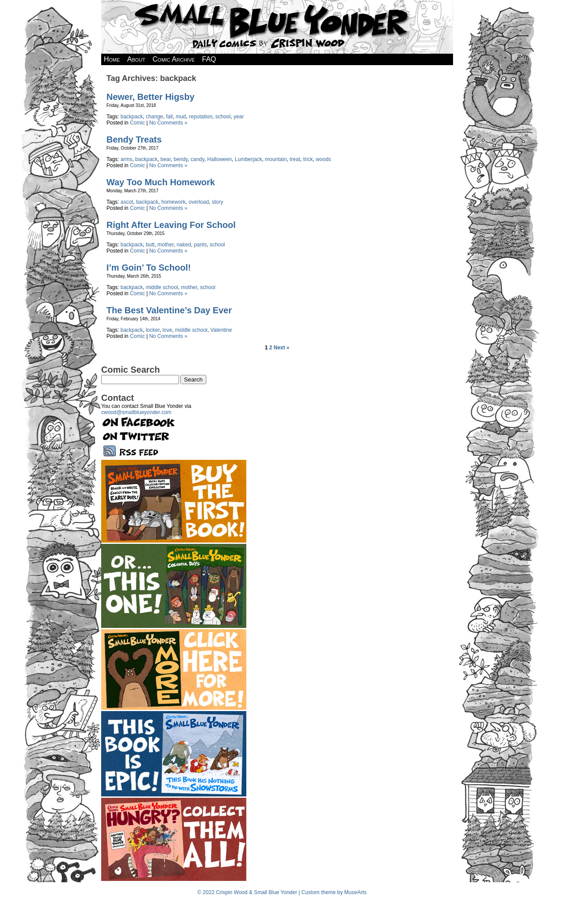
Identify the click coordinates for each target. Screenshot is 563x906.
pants (200, 245)
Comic (137, 123)
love (167, 330)
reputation (200, 117)
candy (197, 159)
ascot (127, 202)
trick (308, 159)
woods (323, 159)
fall (169, 117)
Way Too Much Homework (160, 182)
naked (183, 245)
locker (152, 330)
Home (112, 59)
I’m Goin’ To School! (148, 267)
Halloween (219, 159)
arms (126, 159)
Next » (281, 348)
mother (165, 245)
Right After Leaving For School (171, 225)
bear (166, 159)
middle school (162, 287)
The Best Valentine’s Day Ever (169, 310)
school (223, 117)
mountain (275, 159)
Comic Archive (174, 59)
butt (150, 245)
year (239, 117)
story (217, 202)
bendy (181, 159)
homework (173, 202)
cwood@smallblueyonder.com (136, 412)
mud (180, 117)
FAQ (209, 59)
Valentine (221, 330)
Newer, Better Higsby (150, 97)
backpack (132, 117)
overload (199, 202)
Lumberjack (248, 159)
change (154, 117)
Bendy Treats (134, 139)
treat (295, 159)
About (136, 59)
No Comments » (168, 123)
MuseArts (355, 892)
